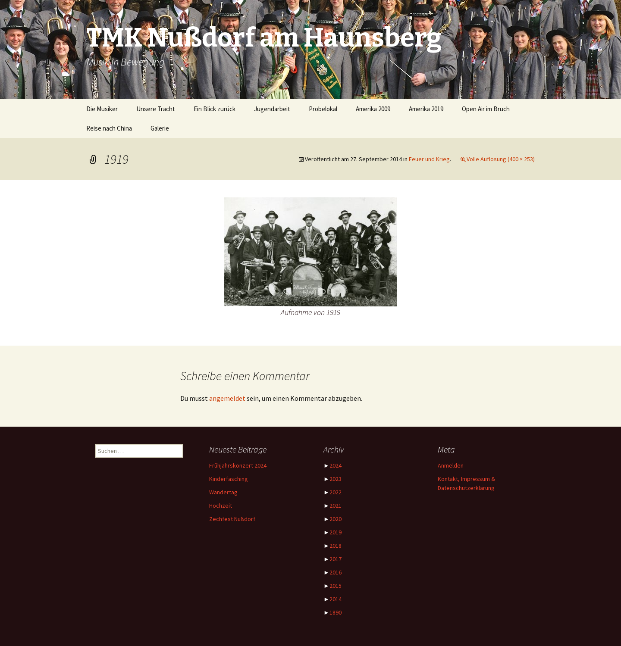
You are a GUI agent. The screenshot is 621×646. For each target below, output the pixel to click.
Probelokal (323, 109)
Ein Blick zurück (214, 109)
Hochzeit (220, 505)
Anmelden (451, 465)
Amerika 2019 (426, 109)
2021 (335, 505)
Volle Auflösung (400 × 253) (501, 159)
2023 (335, 479)
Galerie (160, 128)
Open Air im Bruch (486, 109)
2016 (335, 572)
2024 (335, 465)
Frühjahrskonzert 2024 (238, 465)
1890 (335, 612)
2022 (335, 492)
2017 (335, 559)
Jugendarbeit (272, 109)
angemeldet (227, 398)
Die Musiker (102, 109)
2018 (335, 545)
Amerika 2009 (373, 109)
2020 (335, 519)
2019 (335, 532)
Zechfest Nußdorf (232, 519)
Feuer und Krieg (429, 159)
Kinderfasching (228, 479)
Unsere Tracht (155, 109)
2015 (335, 586)
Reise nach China (109, 128)
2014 (335, 599)
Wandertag (223, 492)
